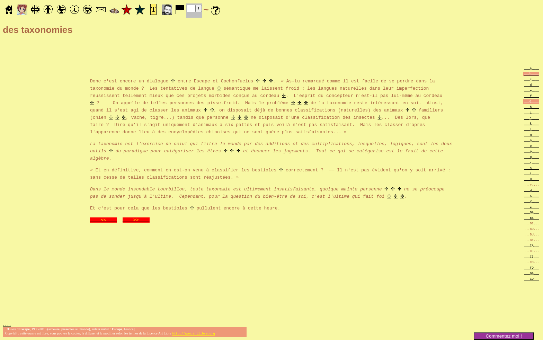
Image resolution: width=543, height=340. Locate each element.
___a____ (531, 68)
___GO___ (531, 278)
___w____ (531, 190)
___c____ (531, 79)
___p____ (531, 151)
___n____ (531, 140)
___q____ (531, 156)
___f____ (531, 95)
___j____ (531, 118)
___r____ (531, 162)
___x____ (531, 195)
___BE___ (531, 217)
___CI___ (531, 256)
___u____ (531, 179)
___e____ (531, 90)
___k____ (531, 123)
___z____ (531, 206)
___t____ (531, 173)
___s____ (531, 167)
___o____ (531, 145)
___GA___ (531, 273)
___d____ (531, 84)
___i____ (531, 112)
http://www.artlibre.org (193, 334)
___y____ (531, 201)
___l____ (531, 129)
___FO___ (531, 267)
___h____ (531, 107)
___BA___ (531, 212)
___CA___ (531, 245)
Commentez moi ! (504, 336)
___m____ (531, 134)
